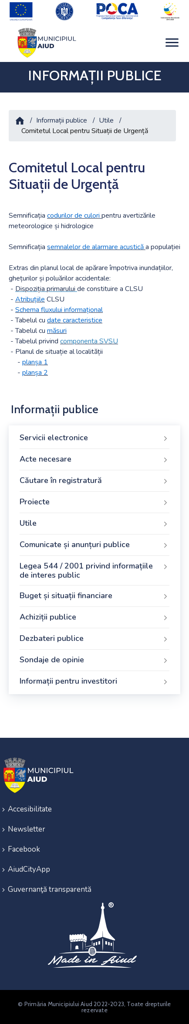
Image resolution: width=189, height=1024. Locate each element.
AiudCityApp (29, 869)
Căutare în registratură (94, 480)
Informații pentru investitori (94, 681)
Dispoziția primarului (45, 289)
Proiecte (94, 502)
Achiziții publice (94, 617)
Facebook (24, 849)
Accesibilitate (30, 809)
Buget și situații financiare (94, 596)
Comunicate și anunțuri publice (94, 545)
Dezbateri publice (94, 638)
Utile (106, 120)
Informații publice (61, 120)
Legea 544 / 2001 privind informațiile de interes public (94, 571)
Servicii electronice (94, 438)
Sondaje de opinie (94, 660)
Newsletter (26, 829)
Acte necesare (94, 459)
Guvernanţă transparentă (49, 889)
